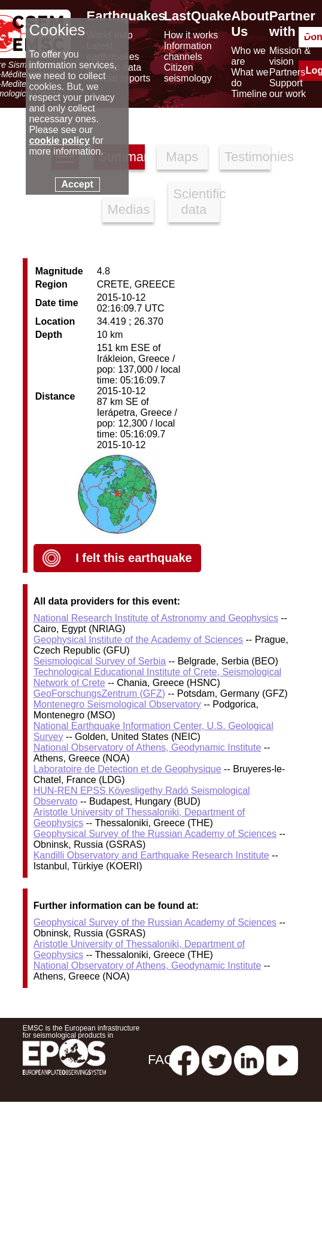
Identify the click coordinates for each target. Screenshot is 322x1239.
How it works (191, 35)
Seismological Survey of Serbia (100, 661)
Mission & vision (290, 56)
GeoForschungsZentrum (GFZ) (100, 693)
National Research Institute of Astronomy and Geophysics (156, 618)
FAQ (161, 1059)
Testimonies (247, 156)
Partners (287, 72)
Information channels (188, 51)
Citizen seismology (188, 72)
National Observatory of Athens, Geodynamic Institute (148, 747)
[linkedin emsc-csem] (249, 1059)
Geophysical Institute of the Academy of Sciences (138, 639)
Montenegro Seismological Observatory (117, 704)
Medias (128, 209)
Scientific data (196, 201)
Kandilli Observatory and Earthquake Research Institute (151, 855)
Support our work (287, 88)
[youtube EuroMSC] (282, 1059)
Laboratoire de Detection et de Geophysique (127, 769)
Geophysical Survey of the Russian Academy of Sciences (155, 834)
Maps (182, 156)
